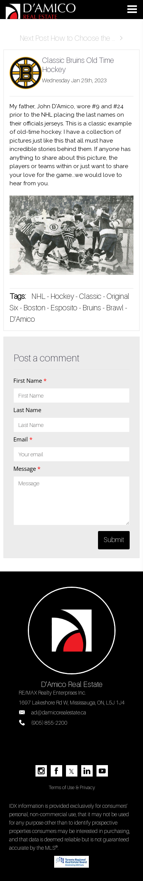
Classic (90, 296)
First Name (30, 380)
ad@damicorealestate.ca (58, 712)
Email (22, 439)
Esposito (63, 307)
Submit (114, 540)
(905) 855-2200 (49, 722)
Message (26, 468)
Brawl (115, 307)
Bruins (91, 307)
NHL (38, 296)
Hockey (62, 296)
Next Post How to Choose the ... (71, 38)
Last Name (27, 410)
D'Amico (22, 319)
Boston (35, 307)
